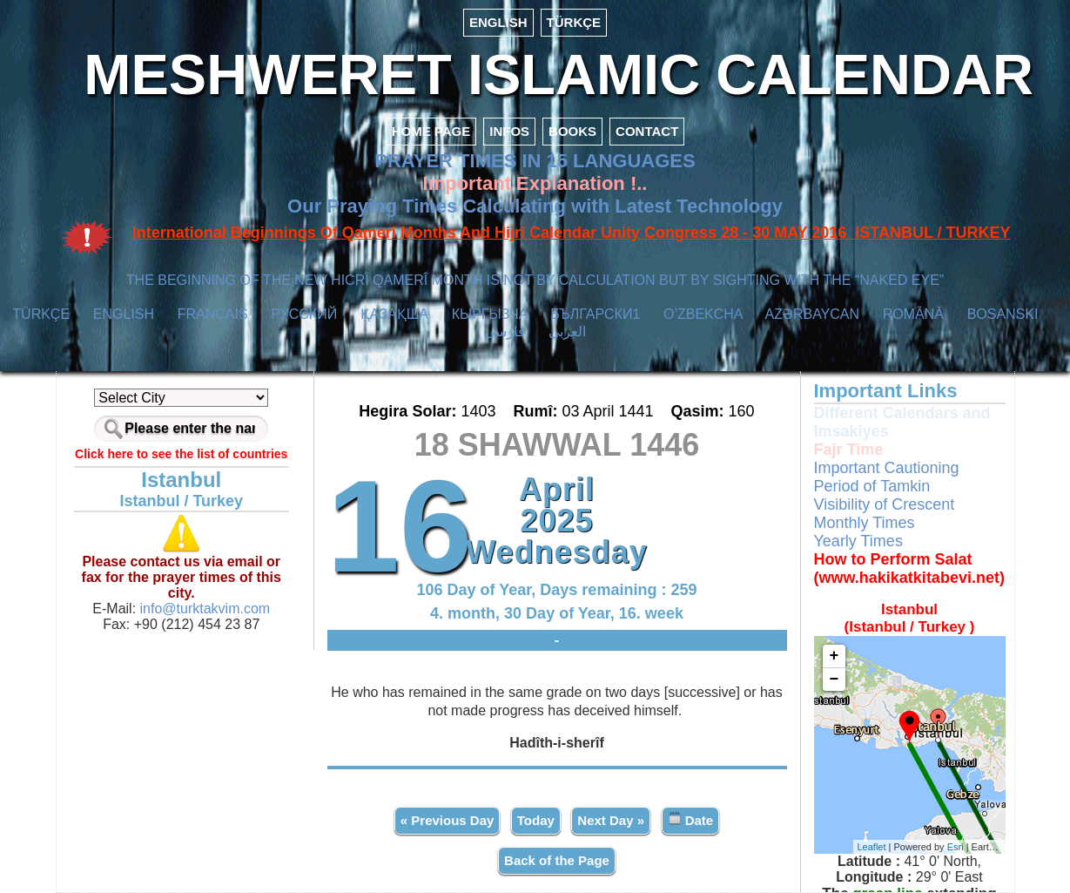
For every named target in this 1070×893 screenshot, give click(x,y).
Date (691, 819)
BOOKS (572, 131)
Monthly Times (864, 522)
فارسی (504, 331)
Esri (955, 847)
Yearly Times (858, 541)
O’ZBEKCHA (703, 314)
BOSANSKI (1003, 314)
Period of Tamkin (872, 486)
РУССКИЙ (304, 314)
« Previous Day (447, 820)
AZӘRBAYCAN (811, 314)
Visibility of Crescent (884, 504)
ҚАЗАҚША (394, 314)
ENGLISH (498, 22)
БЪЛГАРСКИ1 (595, 314)
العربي (567, 331)
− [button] (834, 679)
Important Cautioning (886, 468)
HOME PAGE (431, 131)
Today (536, 820)
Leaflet (872, 847)
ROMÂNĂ (913, 314)
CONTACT (647, 131)
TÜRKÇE (574, 22)
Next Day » (610, 820)
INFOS (509, 131)
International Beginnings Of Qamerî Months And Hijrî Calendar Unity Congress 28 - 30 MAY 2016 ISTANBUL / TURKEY (571, 232)
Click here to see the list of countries (181, 454)
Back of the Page (556, 860)
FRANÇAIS (213, 314)
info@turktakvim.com (203, 608)
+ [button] (834, 656)
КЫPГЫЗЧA (490, 314)
